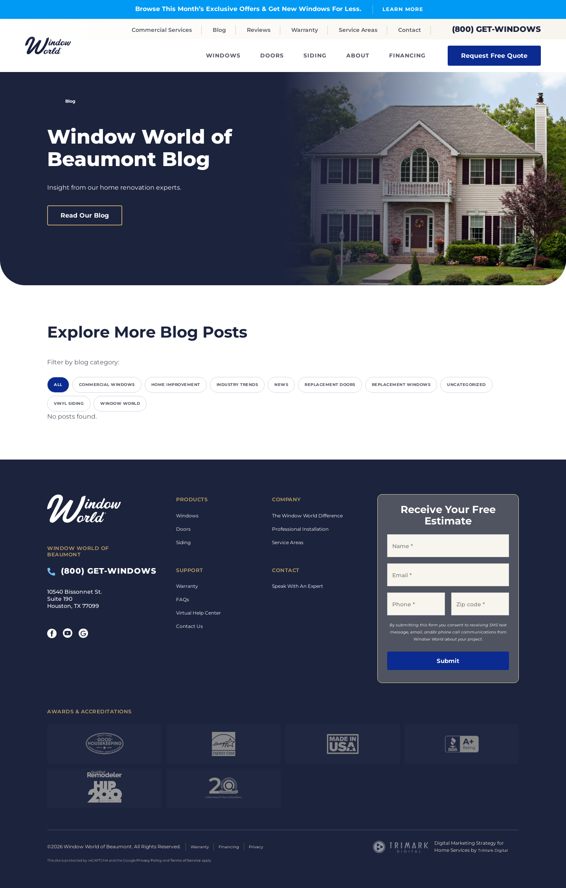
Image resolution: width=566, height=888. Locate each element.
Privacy (265, 846)
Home (50, 101)
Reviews (258, 29)
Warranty (304, 29)
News (281, 384)
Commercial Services (162, 29)
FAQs (182, 599)
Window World (120, 403)
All (58, 384)
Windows (223, 55)
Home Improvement (175, 384)
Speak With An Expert (297, 586)
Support (189, 570)
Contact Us (189, 626)
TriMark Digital (495, 850)
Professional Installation (300, 529)
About (357, 55)
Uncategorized (466, 384)
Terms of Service (185, 859)
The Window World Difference (307, 515)
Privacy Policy (149, 859)
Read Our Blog (85, 215)
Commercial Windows (107, 384)
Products (192, 499)
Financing (407, 55)
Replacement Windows (401, 384)
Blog (219, 29)
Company (286, 499)
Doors (272, 55)
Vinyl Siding (69, 403)
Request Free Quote (494, 55)
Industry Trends (237, 384)
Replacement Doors (330, 384)
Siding (315, 55)
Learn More (402, 9)
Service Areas (358, 29)
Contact (409, 29)
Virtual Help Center (198, 613)
